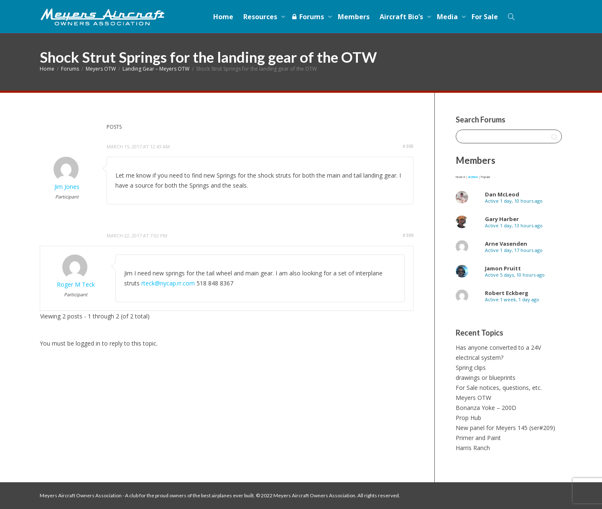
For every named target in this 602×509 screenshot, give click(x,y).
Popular (485, 177)
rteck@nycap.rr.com (168, 283)
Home (223, 16)
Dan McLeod (502, 194)
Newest (460, 177)
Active (473, 177)
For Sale (485, 16)
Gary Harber (502, 219)
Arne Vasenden (506, 243)
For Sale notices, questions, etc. (499, 388)
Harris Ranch (473, 448)
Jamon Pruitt (503, 268)
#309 (407, 235)
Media (448, 16)
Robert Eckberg (506, 293)
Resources (261, 16)
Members (354, 16)
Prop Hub (468, 418)
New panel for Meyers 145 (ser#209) (505, 428)
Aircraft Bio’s (402, 16)
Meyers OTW (101, 68)
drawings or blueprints (485, 378)
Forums (308, 16)
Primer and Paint (478, 438)
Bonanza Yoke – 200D (486, 408)
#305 (407, 146)
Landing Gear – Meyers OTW (155, 68)
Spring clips (471, 368)
